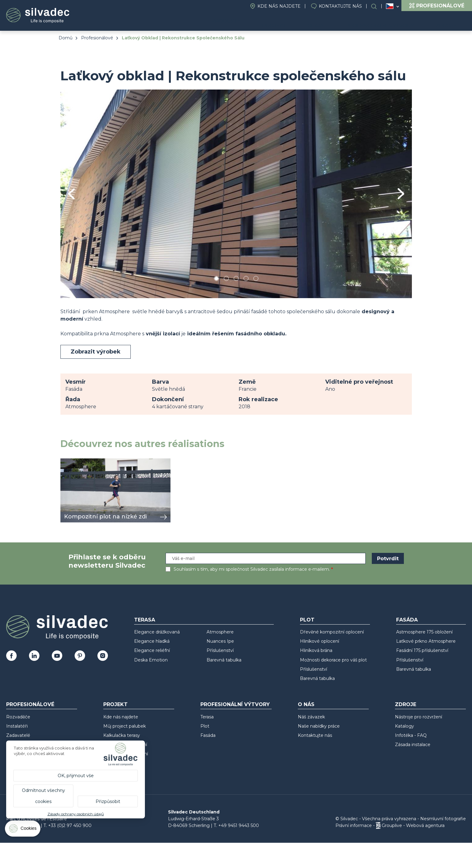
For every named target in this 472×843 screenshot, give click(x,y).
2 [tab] (226, 279)
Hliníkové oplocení (319, 641)
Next (400, 194)
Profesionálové (97, 38)
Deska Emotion (151, 660)
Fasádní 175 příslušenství (422, 650)
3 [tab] (236, 279)
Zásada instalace (412, 744)
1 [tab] (216, 279)
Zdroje (450, 22)
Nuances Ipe (220, 641)
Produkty (261, 22)
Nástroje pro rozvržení (418, 717)
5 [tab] (255, 279)
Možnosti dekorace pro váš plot (333, 660)
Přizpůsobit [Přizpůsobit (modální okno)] (108, 801)
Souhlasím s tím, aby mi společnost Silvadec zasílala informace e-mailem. (252, 569)
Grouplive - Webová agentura (413, 825)
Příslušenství (220, 650)
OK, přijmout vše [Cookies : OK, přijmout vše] (76, 775)
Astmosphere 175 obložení (424, 632)
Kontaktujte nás (340, 6)
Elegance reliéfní (152, 650)
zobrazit (70, 462)
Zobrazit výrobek (96, 351)
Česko (389, 6)
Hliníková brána (316, 650)
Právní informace (353, 825)
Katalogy (404, 726)
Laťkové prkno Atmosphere (426, 641)
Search (377, 6)
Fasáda (407, 620)
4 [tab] (246, 279)
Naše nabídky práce (319, 726)
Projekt (305, 22)
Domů (65, 38)
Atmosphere (220, 632)
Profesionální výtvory (393, 22)
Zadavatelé (18, 735)
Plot (307, 620)
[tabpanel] (236, 194)
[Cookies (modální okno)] (23, 830)
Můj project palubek (124, 726)
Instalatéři (17, 726)
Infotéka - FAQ (411, 735)
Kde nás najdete (279, 6)
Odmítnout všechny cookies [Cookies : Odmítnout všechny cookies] (43, 796)
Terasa (144, 620)
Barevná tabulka (224, 660)
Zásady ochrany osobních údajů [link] (75, 814)
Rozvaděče (18, 717)
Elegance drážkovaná (157, 632)
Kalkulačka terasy (121, 735)
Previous (71, 194)
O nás (337, 22)
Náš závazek (311, 717)
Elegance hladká (152, 641)
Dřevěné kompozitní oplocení (332, 632)
